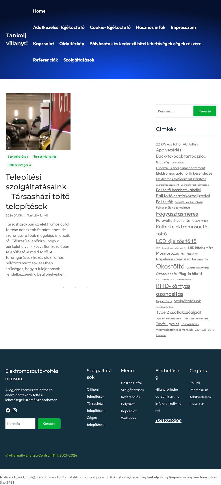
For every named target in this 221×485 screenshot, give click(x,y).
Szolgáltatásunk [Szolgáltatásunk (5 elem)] (187, 300)
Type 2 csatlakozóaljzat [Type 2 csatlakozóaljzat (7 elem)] (178, 312)
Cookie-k (196, 404)
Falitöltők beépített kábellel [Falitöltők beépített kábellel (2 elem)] (188, 202)
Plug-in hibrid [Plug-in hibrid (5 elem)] (190, 273)
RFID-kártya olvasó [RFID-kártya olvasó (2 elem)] (181, 279)
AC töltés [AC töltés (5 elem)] (190, 144)
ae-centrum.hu (167, 396)
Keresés (205, 111)
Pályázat (128, 404)
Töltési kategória (19, 165)
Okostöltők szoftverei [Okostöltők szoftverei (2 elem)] (198, 267)
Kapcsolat (43, 43)
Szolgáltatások (78, 60)
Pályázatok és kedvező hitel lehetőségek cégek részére (145, 43)
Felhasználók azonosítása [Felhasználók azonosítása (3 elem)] (173, 207)
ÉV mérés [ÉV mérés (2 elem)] (161, 335)
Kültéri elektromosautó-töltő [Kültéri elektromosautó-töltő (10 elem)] (183, 230)
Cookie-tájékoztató (110, 27)
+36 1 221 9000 (168, 420)
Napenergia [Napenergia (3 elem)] (200, 259)
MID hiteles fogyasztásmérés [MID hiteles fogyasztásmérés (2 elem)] (171, 248)
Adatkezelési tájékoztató (59, 27)
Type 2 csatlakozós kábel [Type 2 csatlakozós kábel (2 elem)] (168, 318)
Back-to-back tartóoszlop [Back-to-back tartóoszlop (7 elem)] (181, 156)
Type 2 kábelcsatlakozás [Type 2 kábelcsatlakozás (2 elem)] (195, 318)
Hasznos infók (150, 27)
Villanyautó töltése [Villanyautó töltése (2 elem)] (204, 329)
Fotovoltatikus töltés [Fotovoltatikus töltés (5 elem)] (173, 220)
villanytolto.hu (166, 389)
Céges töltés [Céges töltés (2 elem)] (177, 162)
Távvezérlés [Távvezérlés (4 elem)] (190, 324)
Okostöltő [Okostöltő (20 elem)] (170, 266)
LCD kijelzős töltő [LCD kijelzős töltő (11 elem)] (176, 241)
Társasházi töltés (44, 157)
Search (215, 73)
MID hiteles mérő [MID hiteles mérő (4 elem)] (201, 247)
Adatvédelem (200, 397)
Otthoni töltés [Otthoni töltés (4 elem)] (166, 273)
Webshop (128, 418)
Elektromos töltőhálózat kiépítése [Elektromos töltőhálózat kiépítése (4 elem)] (181, 179)
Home (39, 11)
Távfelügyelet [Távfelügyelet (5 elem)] (167, 323)
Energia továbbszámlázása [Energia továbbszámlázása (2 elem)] (195, 184)
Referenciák (45, 60)
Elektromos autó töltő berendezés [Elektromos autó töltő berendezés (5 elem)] (184, 173)
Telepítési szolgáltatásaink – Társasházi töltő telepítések (38, 191)
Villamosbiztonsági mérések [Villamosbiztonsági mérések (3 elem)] (174, 329)
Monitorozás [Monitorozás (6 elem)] (167, 253)
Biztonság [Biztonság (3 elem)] (162, 162)
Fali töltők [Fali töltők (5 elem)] (164, 201)
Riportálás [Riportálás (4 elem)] (164, 301)
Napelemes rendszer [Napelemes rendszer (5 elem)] (173, 259)
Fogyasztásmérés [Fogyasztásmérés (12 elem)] (177, 213)
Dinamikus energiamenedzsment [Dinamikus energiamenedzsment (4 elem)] (180, 168)
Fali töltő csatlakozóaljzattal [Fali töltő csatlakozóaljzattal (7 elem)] (183, 195)
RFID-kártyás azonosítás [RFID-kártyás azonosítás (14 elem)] (173, 290)
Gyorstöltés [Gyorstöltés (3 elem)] (200, 220)
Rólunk (194, 383)
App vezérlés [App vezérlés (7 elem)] (168, 150)
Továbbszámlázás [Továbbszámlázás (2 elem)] (165, 306)
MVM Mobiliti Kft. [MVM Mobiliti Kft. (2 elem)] (189, 253)
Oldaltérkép (71, 43)
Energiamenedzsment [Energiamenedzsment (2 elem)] (167, 184)
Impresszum (183, 27)
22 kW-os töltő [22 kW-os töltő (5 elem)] (168, 144)
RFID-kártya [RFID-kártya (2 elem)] (162, 279)
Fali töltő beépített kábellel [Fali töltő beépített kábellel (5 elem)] (178, 189)
